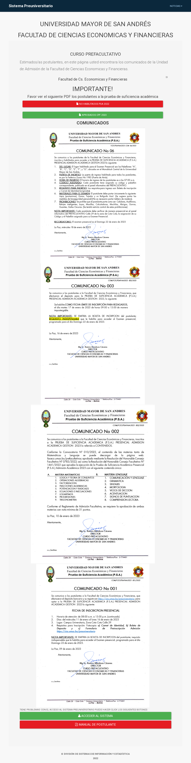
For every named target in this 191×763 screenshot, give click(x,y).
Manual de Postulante (95, 724)
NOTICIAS (176, 6)
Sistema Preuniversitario (31, 6)
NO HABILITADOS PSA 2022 (92, 103)
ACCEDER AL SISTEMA (95, 716)
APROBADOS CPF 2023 (93, 115)
